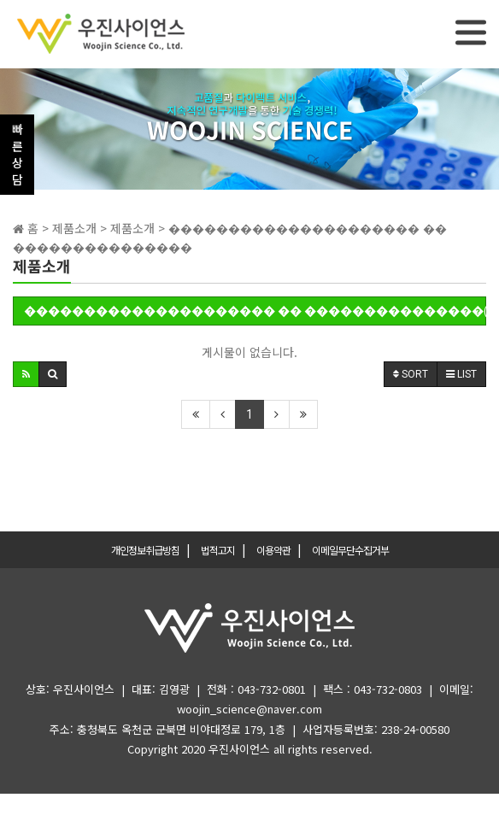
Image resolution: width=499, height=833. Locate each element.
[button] (26, 374)
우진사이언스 (239, 749)
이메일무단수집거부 (350, 550)
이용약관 (273, 550)
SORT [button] (410, 374)
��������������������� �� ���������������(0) (255, 311)
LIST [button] (461, 374)
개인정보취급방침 (145, 550)
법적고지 (218, 550)
